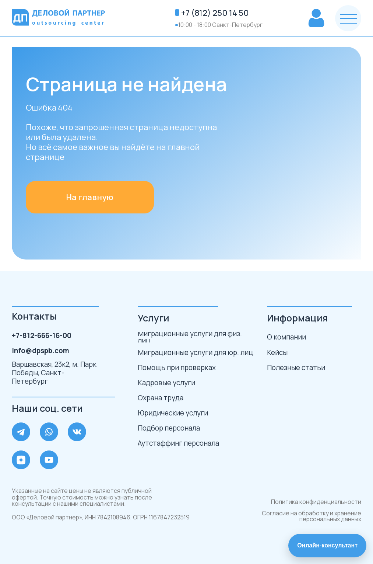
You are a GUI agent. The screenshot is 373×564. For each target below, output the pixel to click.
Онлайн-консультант (327, 545)
